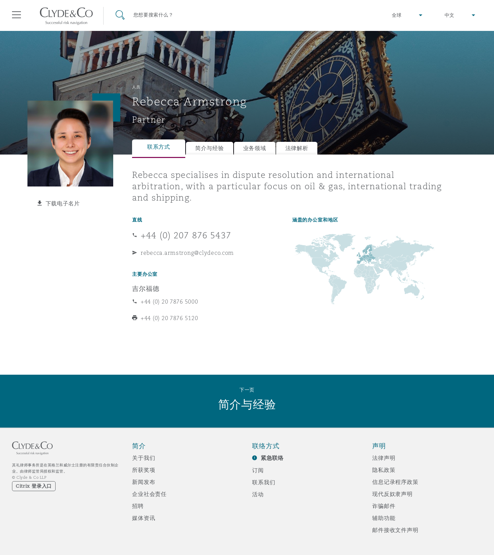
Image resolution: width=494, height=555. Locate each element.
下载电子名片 (63, 203)
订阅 (258, 470)
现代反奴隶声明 (392, 493)
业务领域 (254, 148)
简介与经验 (209, 148)
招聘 (138, 505)
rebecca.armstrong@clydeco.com (187, 252)
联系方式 (158, 146)
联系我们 (263, 482)
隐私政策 (383, 469)
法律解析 (296, 148)
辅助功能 (383, 517)
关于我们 (143, 457)
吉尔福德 (145, 288)
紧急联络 (272, 458)
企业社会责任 (149, 493)
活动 (258, 494)
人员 (136, 86)
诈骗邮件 (383, 505)
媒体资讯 (143, 517)
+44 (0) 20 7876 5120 (169, 318)
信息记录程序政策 (395, 481)
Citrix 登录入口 (34, 486)
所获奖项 (143, 469)
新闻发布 (143, 481)
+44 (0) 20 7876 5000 (169, 301)
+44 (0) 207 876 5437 (186, 235)
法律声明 (383, 457)
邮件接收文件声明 (395, 529)
